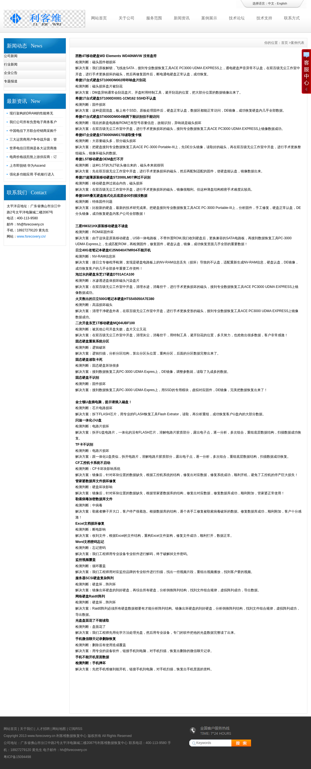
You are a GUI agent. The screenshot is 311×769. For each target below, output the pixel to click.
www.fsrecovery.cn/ (31, 236)
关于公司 (126, 18)
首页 (284, 43)
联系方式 (292, 18)
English (282, 3)
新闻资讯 (182, 18)
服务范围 (154, 18)
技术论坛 (237, 18)
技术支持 (264, 18)
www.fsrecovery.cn (41, 736)
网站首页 (99, 18)
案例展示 (209, 18)
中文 (271, 3)
